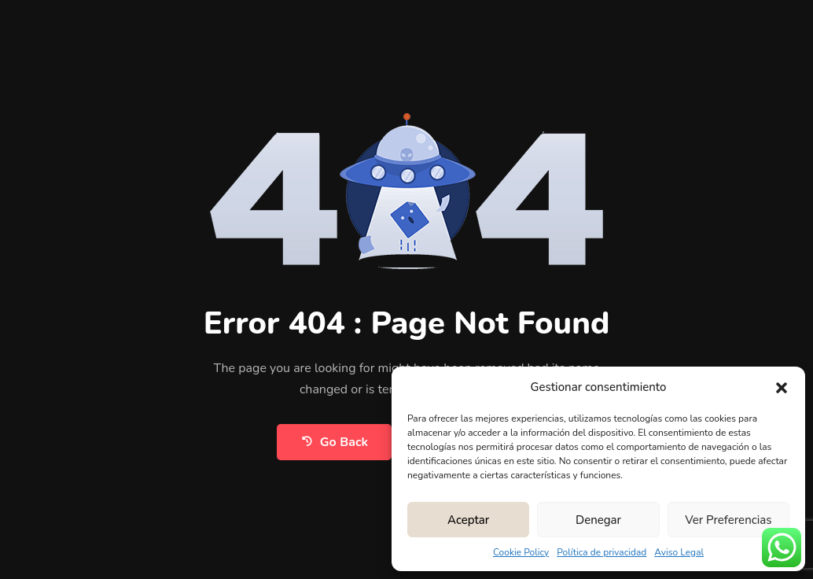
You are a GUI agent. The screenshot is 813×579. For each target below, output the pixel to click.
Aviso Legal (679, 552)
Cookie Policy (521, 552)
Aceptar (468, 520)
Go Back (334, 442)
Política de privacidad (601, 552)
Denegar (598, 520)
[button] (781, 387)
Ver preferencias (728, 520)
